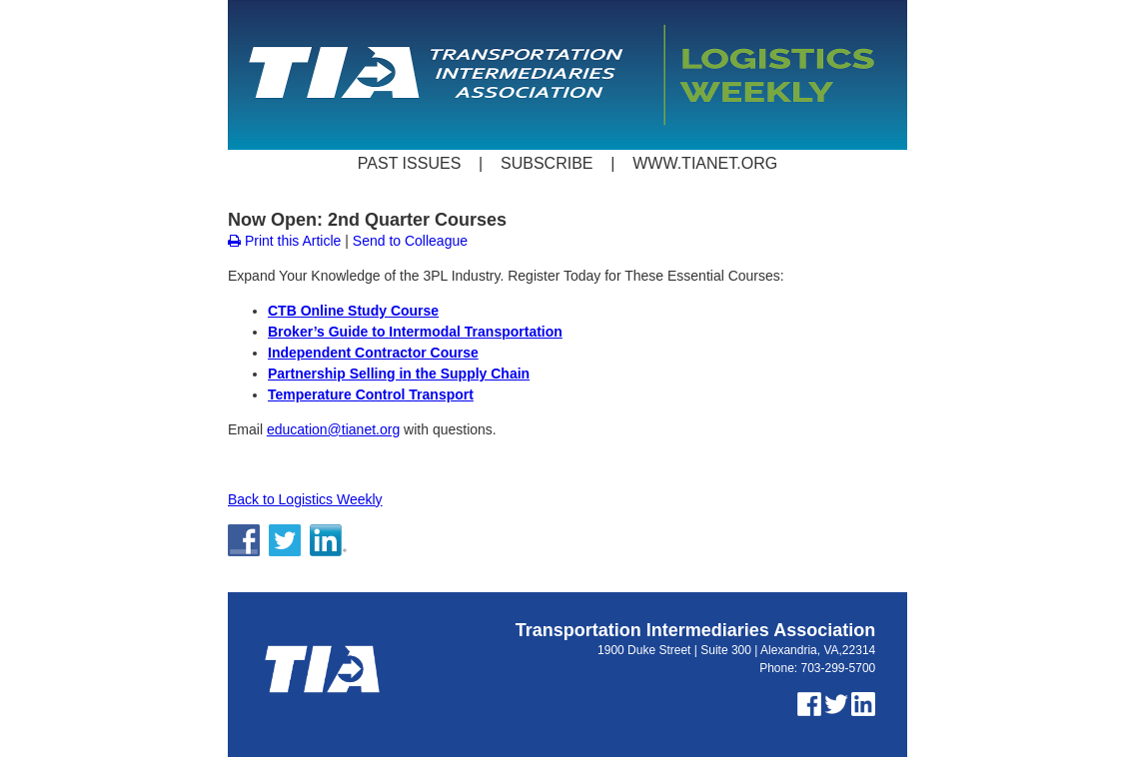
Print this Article (284, 241)
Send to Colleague (410, 241)
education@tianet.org (333, 429)
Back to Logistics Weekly (305, 499)
